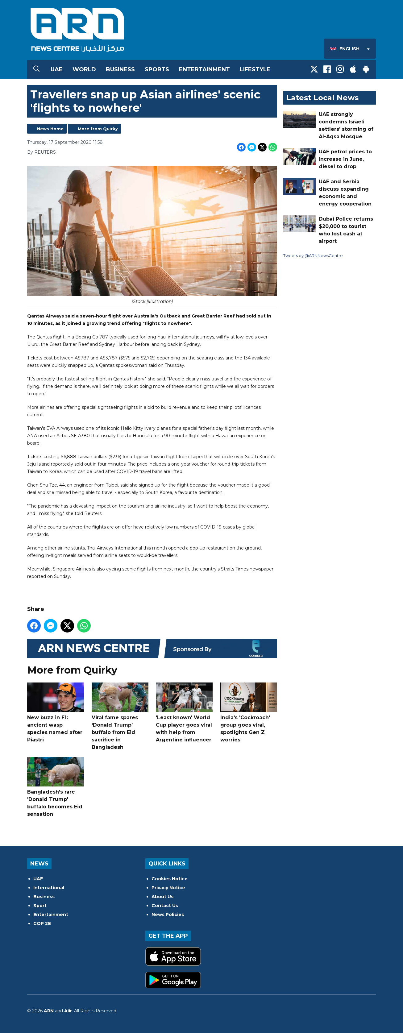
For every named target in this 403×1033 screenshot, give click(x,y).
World (84, 69)
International (48, 887)
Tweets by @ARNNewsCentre (313, 255)
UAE (57, 69)
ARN (49, 1011)
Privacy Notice (168, 887)
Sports (157, 69)
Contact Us (165, 905)
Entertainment (204, 69)
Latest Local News (322, 97)
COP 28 (42, 923)
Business (120, 69)
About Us (162, 896)
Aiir (68, 1011)
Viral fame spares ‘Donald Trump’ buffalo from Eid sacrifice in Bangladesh (120, 716)
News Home (50, 128)
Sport (40, 905)
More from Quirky (98, 128)
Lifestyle (255, 69)
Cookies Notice (170, 879)
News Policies (168, 914)
